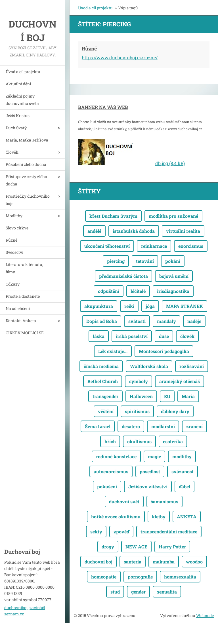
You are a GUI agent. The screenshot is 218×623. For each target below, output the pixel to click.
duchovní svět (124, 501)
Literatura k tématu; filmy (24, 268)
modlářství (163, 426)
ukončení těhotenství (107, 246)
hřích (110, 441)
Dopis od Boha (101, 321)
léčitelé (138, 291)
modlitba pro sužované (173, 216)
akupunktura (98, 306)
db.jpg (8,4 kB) (170, 163)
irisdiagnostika (173, 291)
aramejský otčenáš (179, 381)
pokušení (107, 486)
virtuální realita (183, 231)
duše (164, 336)
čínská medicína (101, 366)
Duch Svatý (16, 127)
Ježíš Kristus (18, 115)
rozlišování (191, 366)
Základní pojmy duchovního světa (22, 99)
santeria (132, 562)
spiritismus (137, 411)
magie (154, 456)
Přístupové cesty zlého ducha (26, 180)
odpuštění (108, 291)
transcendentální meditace (169, 532)
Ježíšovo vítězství (147, 486)
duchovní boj (98, 562)
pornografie (140, 577)
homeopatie (103, 577)
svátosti (137, 321)
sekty (96, 532)
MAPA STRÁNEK (184, 306)
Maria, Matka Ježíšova (27, 140)
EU (167, 396)
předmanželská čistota (123, 276)
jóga (150, 306)
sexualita (167, 592)
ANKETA (186, 516)
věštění (106, 411)
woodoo (194, 562)
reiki (129, 306)
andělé (94, 231)
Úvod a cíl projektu (23, 71)
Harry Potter (172, 547)
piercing (116, 261)
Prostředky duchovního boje (28, 199)
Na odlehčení (18, 308)
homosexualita (180, 577)
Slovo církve (17, 228)
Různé (11, 240)
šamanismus (164, 501)
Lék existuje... (112, 351)
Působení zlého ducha (26, 164)
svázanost (182, 471)
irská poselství (132, 336)
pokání (172, 261)
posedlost (150, 471)
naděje (194, 321)
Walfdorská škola (149, 366)
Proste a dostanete (23, 296)
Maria (188, 396)
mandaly (166, 321)
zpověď (121, 532)
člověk (187, 336)
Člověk (12, 152)
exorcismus (190, 246)
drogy (108, 547)
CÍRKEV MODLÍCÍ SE (25, 332)
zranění (194, 426)
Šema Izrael (97, 426)
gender (138, 592)
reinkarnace (154, 246)
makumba (164, 562)
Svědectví (14, 252)
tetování (145, 261)
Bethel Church (102, 381)
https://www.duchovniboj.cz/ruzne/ (120, 57)
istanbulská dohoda (134, 231)
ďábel (184, 486)
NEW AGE (136, 547)
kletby (158, 516)
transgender (105, 396)
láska (98, 336)
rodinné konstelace (116, 456)
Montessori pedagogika (164, 351)
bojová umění (173, 276)
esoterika (173, 441)
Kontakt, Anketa (21, 320)
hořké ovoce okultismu (116, 516)
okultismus (139, 441)
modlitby (182, 456)
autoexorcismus (111, 471)
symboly (138, 381)
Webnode (205, 615)
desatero (131, 426)
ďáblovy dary (175, 411)
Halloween (141, 396)
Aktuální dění (18, 83)
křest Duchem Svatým (113, 216)
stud (115, 592)
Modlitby (14, 215)
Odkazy (13, 284)
